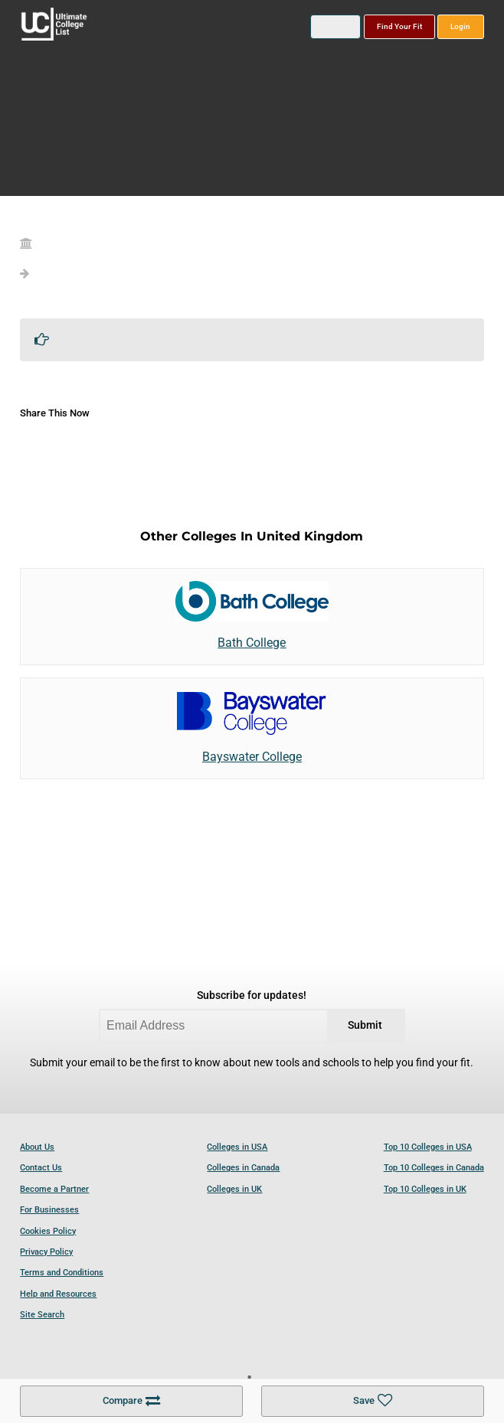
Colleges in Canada (243, 1168)
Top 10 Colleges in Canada (434, 1168)
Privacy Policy (46, 1252)
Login (460, 26)
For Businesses (49, 1210)
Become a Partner (54, 1189)
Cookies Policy (48, 1231)
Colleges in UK (234, 1189)
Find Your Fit (399, 26)
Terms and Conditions (61, 1273)
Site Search (42, 1315)
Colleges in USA (237, 1147)
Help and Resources (58, 1294)
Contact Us (41, 1168)
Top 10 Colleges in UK (425, 1189)
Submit (365, 1025)
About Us (37, 1147)
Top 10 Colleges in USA (428, 1147)
